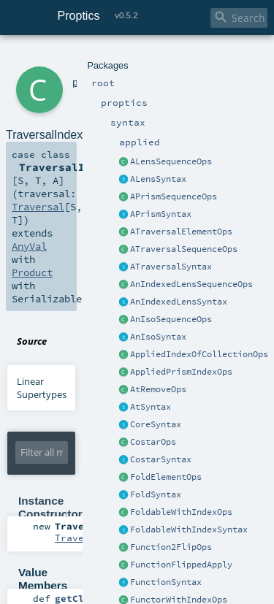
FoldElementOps (166, 477)
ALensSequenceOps (171, 161)
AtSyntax (150, 407)
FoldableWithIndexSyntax (189, 529)
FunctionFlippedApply (181, 564)
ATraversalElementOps (181, 231)
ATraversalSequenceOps (183, 249)
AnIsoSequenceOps (171, 319)
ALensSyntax (158, 179)
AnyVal (29, 246)
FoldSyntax (155, 494)
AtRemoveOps (158, 389)
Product (32, 272)
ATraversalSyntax (171, 266)
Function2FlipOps (171, 547)
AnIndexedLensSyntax (178, 302)
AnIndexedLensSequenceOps (191, 284)
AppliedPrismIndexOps (181, 372)
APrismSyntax (160, 214)
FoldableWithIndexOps (181, 512)
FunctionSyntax (166, 582)
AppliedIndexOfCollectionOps (199, 354)
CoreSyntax (155, 424)
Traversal (38, 206)
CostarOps (153, 442)
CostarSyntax (160, 459)
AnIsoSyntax (158, 337)
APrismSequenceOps (173, 196)
